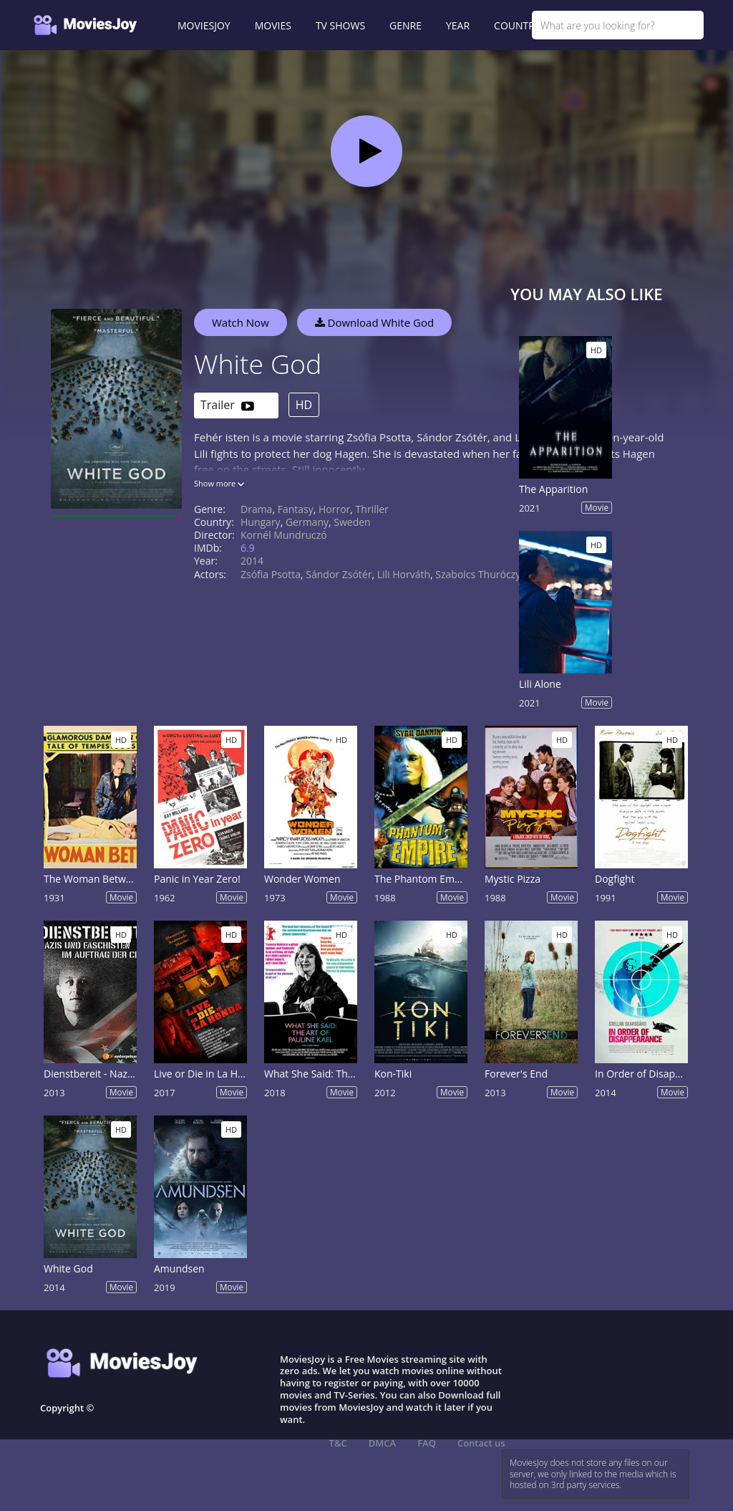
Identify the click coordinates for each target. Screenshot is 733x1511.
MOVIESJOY (204, 25)
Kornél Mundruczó (284, 535)
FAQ (426, 1442)
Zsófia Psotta (271, 574)
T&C (338, 1442)
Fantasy (296, 509)
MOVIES (273, 25)
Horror (334, 509)
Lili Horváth (403, 574)
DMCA (382, 1442)
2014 (252, 560)
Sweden (352, 522)
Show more (219, 483)
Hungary (261, 522)
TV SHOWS (340, 25)
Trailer (227, 406)
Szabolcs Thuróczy (477, 574)
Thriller (372, 509)
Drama (256, 509)
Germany (307, 522)
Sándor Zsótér (339, 574)
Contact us (481, 1442)
